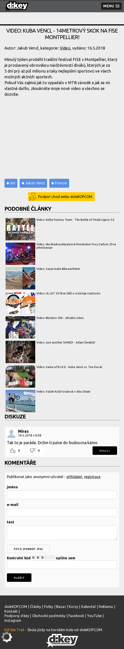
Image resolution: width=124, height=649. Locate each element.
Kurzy (73, 607)
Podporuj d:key (16, 616)
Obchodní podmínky (49, 616)
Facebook (76, 616)
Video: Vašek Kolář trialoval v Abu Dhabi (48, 391)
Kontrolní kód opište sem (62, 562)
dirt (12, 183)
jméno (12, 487)
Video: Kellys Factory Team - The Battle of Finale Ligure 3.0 (60, 220)
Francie (61, 183)
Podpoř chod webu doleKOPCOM (65, 197)
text (10, 522)
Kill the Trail (14, 630)
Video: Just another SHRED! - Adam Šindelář (50, 342)
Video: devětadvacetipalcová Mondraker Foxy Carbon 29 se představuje (61, 246)
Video (65, 48)
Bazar (61, 607)
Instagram (12, 620)
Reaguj (104, 450)
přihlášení (74, 477)
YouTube (94, 616)
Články (35, 607)
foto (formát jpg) (28, 549)
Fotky (48, 607)
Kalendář (88, 607)
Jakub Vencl (35, 183)
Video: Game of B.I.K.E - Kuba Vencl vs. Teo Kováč (54, 367)
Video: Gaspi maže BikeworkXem (43, 269)
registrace (92, 477)
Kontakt (11, 611)
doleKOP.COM (15, 607)
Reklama (106, 607)
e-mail (12, 505)
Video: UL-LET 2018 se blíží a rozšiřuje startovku (53, 293)
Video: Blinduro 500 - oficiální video (45, 318)
